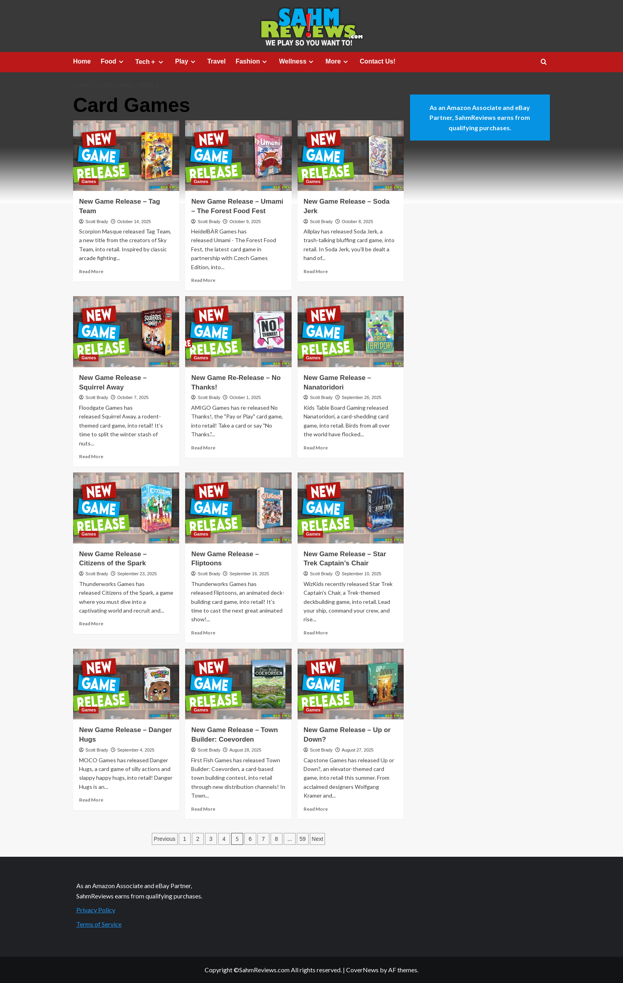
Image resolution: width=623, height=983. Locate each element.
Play (186, 61)
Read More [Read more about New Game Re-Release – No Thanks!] (203, 448)
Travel (216, 61)
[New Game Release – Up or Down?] (351, 684)
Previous (164, 839)
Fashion (252, 61)
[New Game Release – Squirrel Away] (126, 331)
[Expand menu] (121, 61)
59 (303, 839)
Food (113, 61)
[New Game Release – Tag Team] (126, 155)
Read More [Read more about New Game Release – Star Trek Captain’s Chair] (316, 633)
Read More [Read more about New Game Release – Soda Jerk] (316, 271)
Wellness (297, 61)
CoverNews (362, 969)
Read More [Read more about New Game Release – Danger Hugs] (91, 800)
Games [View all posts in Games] (88, 181)
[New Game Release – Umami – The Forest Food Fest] (238, 155)
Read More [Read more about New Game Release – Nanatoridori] (316, 448)
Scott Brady (96, 221)
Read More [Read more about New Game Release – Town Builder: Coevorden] (203, 809)
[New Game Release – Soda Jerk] (351, 155)
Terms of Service (99, 924)
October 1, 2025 (245, 397)
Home (82, 61)
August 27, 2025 (357, 750)
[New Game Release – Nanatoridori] (351, 331)
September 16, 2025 (249, 573)
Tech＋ (150, 62)
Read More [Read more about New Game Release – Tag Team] (91, 271)
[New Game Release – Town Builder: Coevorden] (238, 684)
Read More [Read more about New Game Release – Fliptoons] (203, 633)
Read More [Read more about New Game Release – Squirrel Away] (91, 456)
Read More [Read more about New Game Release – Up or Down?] (316, 809)
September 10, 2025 (361, 573)
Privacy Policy (95, 910)
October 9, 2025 (245, 221)
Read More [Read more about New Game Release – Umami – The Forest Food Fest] (203, 280)
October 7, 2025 (133, 397)
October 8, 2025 (357, 221)
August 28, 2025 (245, 750)
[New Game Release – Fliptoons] (238, 507)
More (337, 61)
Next (317, 839)
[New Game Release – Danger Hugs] (126, 684)
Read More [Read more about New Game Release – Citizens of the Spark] (91, 623)
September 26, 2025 (361, 397)
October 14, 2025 (134, 221)
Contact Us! (378, 61)
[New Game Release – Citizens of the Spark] (126, 507)
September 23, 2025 (137, 573)
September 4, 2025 (136, 750)
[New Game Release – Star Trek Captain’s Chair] (351, 507)
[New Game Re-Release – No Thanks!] (238, 331)
